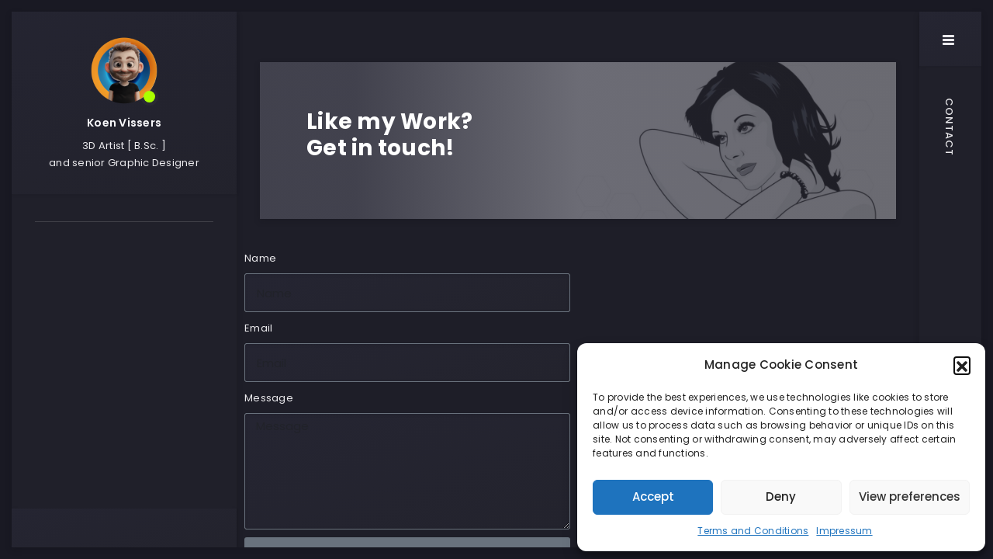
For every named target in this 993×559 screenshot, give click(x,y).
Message (268, 398)
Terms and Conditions (752, 530)
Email (258, 328)
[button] (962, 365)
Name (260, 258)
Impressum (844, 530)
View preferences (909, 496)
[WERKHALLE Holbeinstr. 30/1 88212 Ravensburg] (749, 334)
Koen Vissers (124, 122)
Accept (653, 496)
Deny (781, 496)
